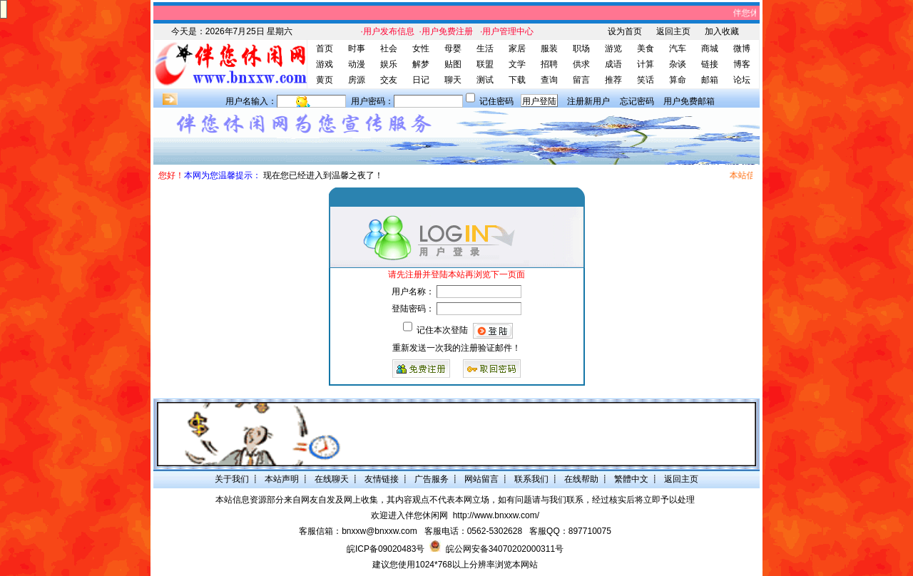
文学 (517, 64)
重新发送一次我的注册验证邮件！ (456, 348)
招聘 (549, 64)
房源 (356, 80)
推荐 (613, 80)
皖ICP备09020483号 (385, 549)
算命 (677, 80)
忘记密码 (637, 101)
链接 (709, 64)
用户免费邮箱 (689, 101)
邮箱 (709, 80)
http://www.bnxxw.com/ (496, 515)
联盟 (485, 64)
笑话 (645, 80)
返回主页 (673, 31)
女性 (420, 48)
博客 (741, 64)
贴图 (452, 64)
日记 (420, 80)
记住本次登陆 (442, 330)
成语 (613, 64)
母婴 (452, 48)
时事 (356, 48)
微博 (741, 48)
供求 (581, 64)
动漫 (356, 64)
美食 (645, 48)
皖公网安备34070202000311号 (504, 549)
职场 (581, 48)
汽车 (677, 48)
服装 (549, 48)
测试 (485, 80)
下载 (517, 80)
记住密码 (496, 101)
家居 (517, 48)
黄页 (324, 80)
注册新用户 (588, 101)
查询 (549, 80)
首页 (324, 48)
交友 (388, 80)
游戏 (324, 64)
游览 (613, 48)
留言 (581, 80)
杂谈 (677, 64)
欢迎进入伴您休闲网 (409, 515)
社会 (388, 48)
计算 (645, 64)
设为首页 (625, 31)
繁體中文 (631, 479)
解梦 (420, 64)
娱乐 (388, 64)
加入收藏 (722, 31)
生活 (485, 48)
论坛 (741, 80)
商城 (709, 48)
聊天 (452, 80)
